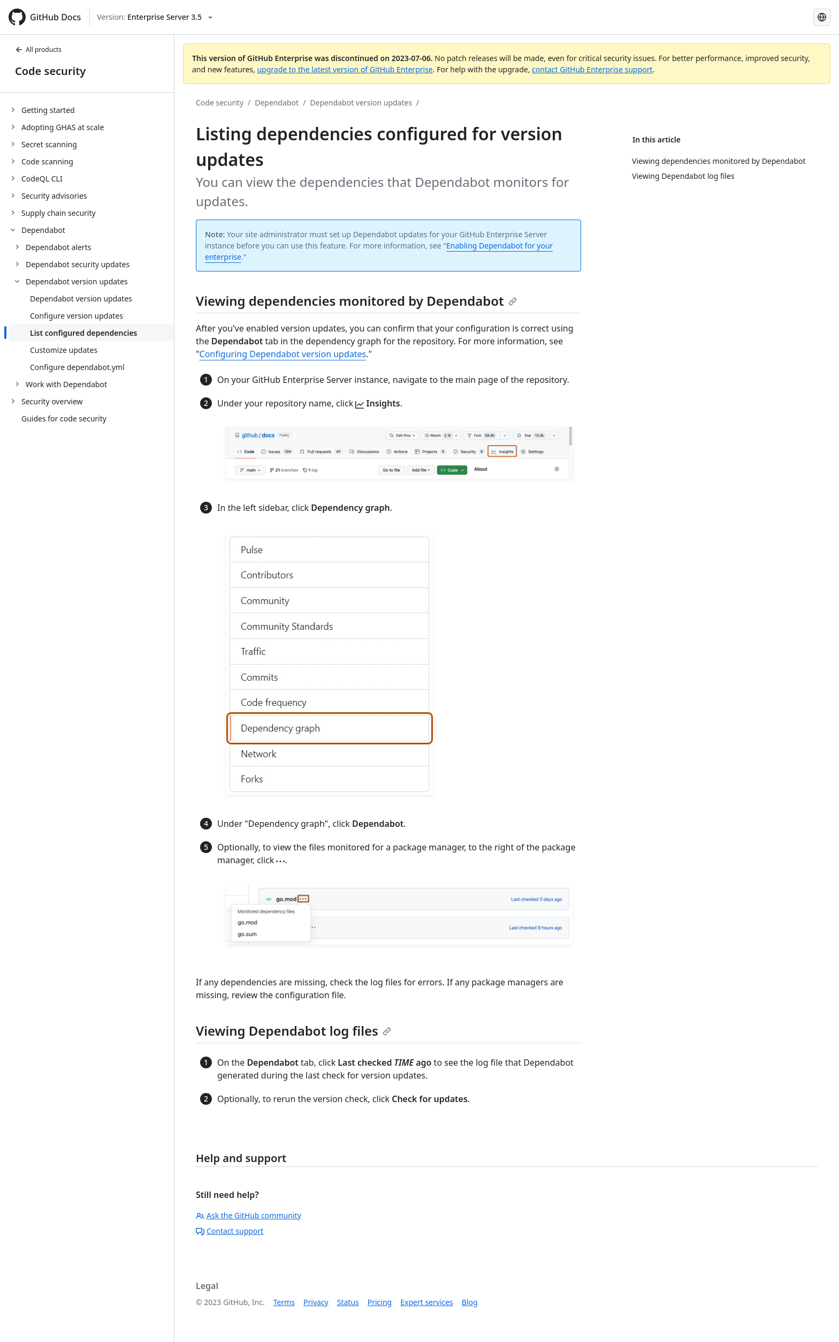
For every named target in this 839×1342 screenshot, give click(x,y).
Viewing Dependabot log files (293, 1030)
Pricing (380, 1302)
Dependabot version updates (361, 102)
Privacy (316, 1302)
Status (348, 1302)
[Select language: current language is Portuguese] (821, 17)
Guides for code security (63, 418)
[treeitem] (91, 109)
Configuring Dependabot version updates (283, 354)
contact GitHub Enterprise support (592, 69)
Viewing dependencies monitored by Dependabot (356, 301)
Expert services (426, 1302)
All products (38, 49)
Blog (470, 1302)
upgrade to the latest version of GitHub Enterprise (344, 69)
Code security (50, 71)
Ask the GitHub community (248, 1215)
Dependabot (277, 102)
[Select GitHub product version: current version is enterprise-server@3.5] (154, 17)
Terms (284, 1302)
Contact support (229, 1231)
